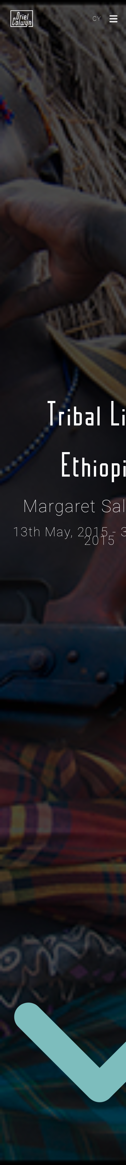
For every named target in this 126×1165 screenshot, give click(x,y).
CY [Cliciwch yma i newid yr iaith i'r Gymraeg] (96, 18)
